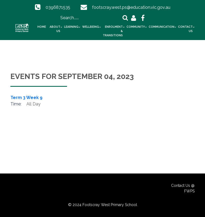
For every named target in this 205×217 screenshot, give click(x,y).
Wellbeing (90, 26)
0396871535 (58, 7)
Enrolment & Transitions (113, 31)
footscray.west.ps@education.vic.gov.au (131, 7)
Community (136, 26)
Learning (71, 26)
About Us (55, 29)
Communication (161, 26)
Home (41, 26)
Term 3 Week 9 (26, 97)
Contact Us (185, 29)
